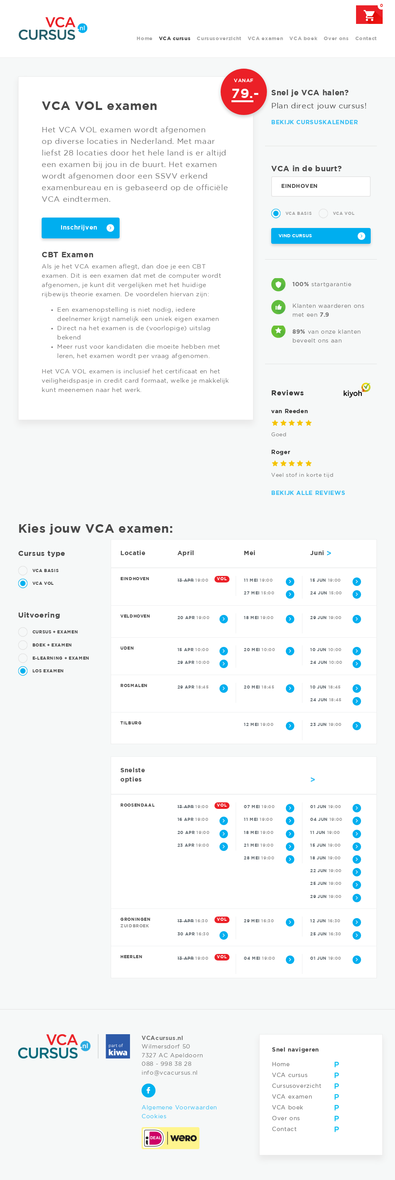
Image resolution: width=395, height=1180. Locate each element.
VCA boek (303, 39)
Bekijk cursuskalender (314, 122)
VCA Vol (336, 213)
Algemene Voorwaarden (179, 1107)
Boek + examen (45, 645)
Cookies (154, 1116)
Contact (366, 39)
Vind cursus (295, 236)
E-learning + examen (53, 658)
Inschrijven (79, 228)
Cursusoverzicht (219, 39)
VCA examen (265, 39)
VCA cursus (175, 39)
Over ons (336, 39)
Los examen (41, 671)
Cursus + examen (48, 632)
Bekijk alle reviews (308, 493)
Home (145, 39)
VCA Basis (291, 213)
